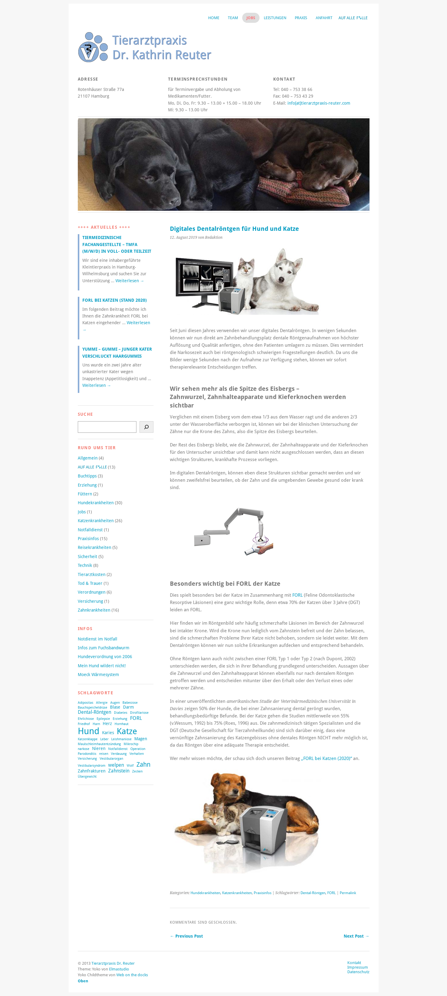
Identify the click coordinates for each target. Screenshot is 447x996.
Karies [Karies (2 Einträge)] (108, 732)
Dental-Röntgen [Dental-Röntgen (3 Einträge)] (94, 712)
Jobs (250, 18)
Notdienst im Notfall (97, 639)
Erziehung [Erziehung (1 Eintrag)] (120, 719)
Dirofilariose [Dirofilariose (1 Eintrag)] (139, 713)
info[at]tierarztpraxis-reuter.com (318, 103)
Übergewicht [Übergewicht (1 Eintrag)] (87, 777)
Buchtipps (87, 476)
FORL (297, 595)
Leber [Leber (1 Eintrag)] (104, 739)
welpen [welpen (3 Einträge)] (116, 765)
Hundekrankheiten (205, 893)
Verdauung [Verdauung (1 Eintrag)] (119, 754)
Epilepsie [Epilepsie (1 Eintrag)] (103, 719)
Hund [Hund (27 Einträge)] (88, 731)
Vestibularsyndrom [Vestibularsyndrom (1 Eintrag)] (91, 766)
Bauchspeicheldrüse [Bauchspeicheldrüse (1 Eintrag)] (92, 708)
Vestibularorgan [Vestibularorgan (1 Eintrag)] (111, 759)
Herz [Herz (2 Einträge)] (107, 723)
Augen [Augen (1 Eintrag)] (115, 703)
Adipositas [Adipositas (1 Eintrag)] (85, 703)
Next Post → (356, 936)
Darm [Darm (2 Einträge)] (128, 707)
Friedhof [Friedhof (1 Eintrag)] (84, 724)
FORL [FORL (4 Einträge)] (136, 718)
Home (213, 18)
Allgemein (88, 458)
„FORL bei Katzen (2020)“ (326, 758)
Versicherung (90, 601)
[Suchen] (146, 427)
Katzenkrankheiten (237, 893)
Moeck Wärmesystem (98, 674)
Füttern (85, 493)
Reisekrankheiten (94, 547)
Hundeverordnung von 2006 (105, 656)
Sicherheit (87, 556)
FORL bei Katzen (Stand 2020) (114, 300)
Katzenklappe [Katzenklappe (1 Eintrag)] (88, 739)
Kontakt (354, 962)
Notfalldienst (90, 529)
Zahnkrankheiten (94, 610)
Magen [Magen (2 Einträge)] (140, 738)
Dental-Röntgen (313, 893)
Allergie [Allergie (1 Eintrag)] (102, 703)
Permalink (348, 893)
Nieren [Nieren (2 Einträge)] (98, 748)
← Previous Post (186, 936)
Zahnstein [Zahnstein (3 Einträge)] (118, 771)
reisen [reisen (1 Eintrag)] (103, 754)
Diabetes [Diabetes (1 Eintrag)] (120, 713)
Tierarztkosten (91, 574)
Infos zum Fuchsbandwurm (103, 647)
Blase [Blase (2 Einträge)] (115, 707)
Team (233, 18)
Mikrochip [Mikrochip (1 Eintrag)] (131, 744)
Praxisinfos (262, 893)
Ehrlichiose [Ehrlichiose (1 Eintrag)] (86, 719)
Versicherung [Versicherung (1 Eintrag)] (87, 759)
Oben (83, 981)
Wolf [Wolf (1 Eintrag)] (130, 766)
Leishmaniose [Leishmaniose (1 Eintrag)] (121, 739)
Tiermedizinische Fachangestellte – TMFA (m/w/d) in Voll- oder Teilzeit (116, 244)
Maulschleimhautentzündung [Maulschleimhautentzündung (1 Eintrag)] (99, 744)
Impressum (357, 967)
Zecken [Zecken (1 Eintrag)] (137, 771)
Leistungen (275, 18)
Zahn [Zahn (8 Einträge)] (143, 764)
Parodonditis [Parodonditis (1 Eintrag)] (87, 754)
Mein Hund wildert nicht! (102, 665)
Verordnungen (91, 592)
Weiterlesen (129, 280)
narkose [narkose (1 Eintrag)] (83, 749)
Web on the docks (132, 975)
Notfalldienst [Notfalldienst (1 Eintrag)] (118, 749)
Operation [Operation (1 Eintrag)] (137, 749)
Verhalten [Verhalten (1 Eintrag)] (136, 754)
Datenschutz (358, 972)
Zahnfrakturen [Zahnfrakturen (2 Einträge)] (91, 771)
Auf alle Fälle (353, 18)
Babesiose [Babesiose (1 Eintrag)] (130, 703)
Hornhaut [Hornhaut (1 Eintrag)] (122, 724)
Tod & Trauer (90, 583)
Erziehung (87, 485)
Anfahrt (324, 18)
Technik (85, 565)
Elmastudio (119, 969)
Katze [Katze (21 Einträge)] (127, 731)
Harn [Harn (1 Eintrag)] (96, 724)
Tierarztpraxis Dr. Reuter (113, 963)
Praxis (301, 18)
